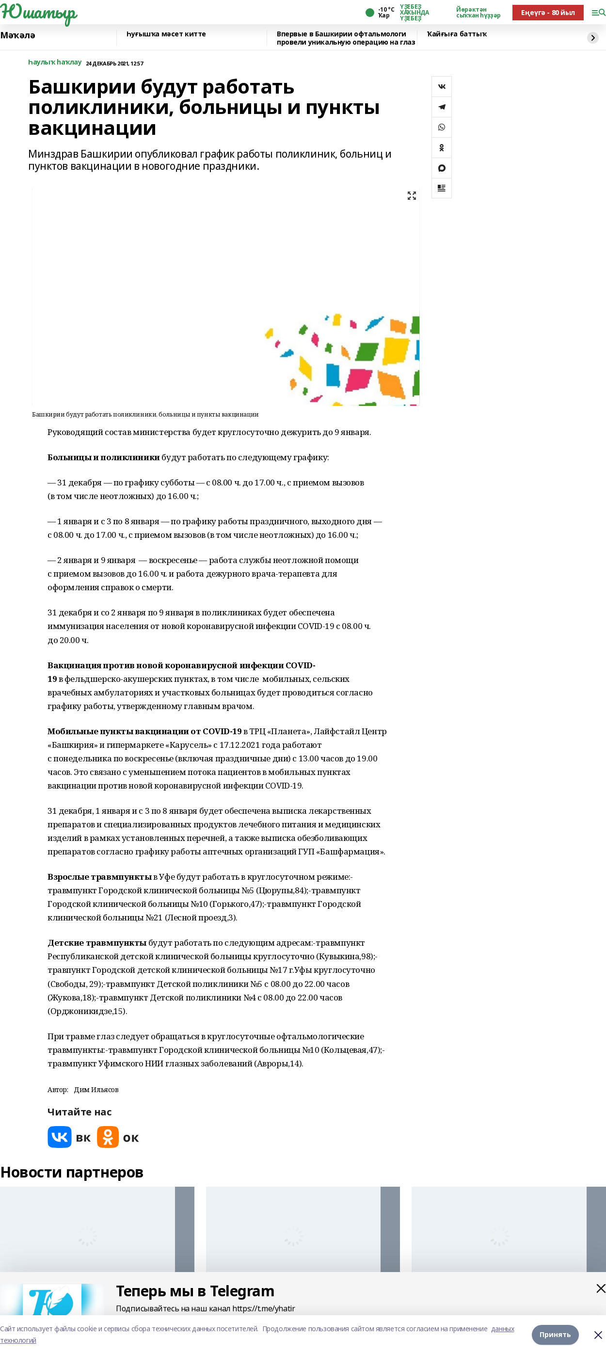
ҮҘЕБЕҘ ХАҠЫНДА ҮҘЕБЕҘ (414, 12)
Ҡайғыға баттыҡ (456, 34)
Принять (555, 1334)
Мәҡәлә (17, 35)
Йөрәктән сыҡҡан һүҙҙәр (478, 12)
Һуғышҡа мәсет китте (166, 34)
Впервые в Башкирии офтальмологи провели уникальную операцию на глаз (346, 38)
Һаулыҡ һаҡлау (55, 62)
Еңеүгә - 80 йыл (548, 12)
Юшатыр (37, 11)
